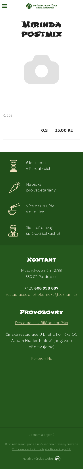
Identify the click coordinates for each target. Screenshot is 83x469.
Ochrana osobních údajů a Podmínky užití (41, 449)
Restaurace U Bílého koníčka (41, 323)
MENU (4, 6)
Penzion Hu (41, 358)
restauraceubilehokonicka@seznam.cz (41, 294)
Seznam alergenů (41, 434)
